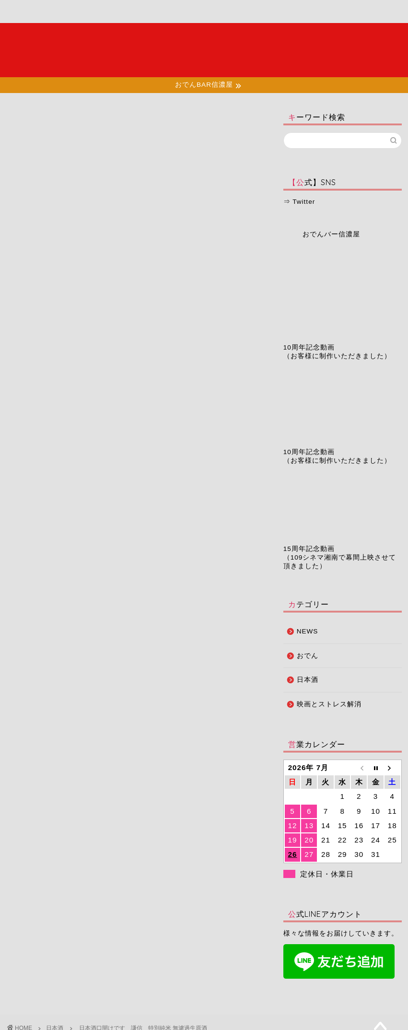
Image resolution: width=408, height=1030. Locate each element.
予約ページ (244, 11)
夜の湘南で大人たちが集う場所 (204, 50)
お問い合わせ (295, 11)
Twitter (303, 201)
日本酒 (17, 121)
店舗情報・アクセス (138, 15)
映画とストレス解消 (329, 704)
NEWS (307, 631)
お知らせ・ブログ (192, 15)
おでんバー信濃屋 (331, 234)
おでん (307, 655)
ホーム (34, 11)
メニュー (85, 11)
